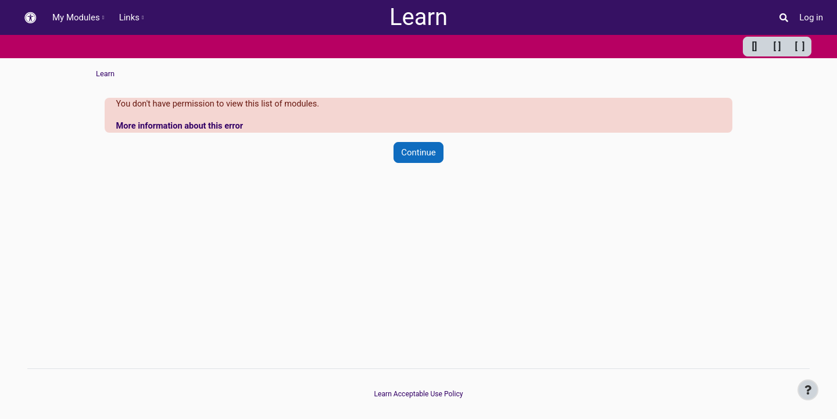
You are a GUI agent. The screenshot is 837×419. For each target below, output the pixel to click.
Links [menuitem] (129, 17)
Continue (418, 153)
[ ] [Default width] (777, 46)
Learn (418, 17)
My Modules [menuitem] (76, 17)
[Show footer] (807, 389)
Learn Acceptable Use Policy (418, 394)
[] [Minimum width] (754, 46)
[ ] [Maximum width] (800, 46)
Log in (811, 17)
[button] (30, 18)
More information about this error (181, 127)
